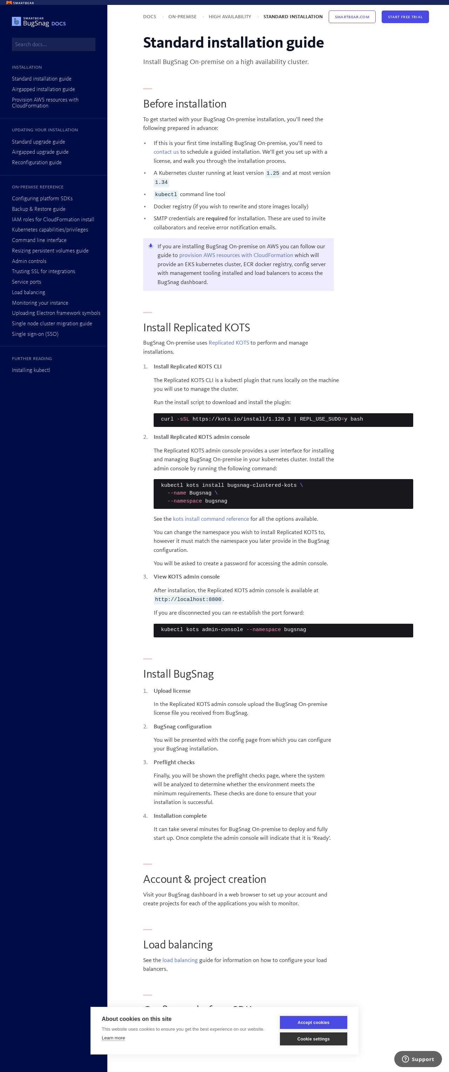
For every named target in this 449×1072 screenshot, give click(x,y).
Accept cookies (314, 1022)
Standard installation (293, 17)
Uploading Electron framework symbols (56, 313)
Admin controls (29, 261)
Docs (150, 17)
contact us (166, 152)
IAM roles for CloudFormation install (53, 220)
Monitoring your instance (40, 303)
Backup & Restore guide (39, 209)
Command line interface (39, 240)
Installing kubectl (31, 370)
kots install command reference (211, 519)
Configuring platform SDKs (42, 199)
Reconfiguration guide (37, 163)
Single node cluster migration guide (52, 324)
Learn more (113, 1037)
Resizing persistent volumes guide (50, 251)
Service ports (26, 282)
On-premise (183, 17)
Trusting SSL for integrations (43, 272)
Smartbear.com (352, 16)
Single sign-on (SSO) (35, 334)
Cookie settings (313, 1039)
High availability (231, 17)
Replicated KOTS (229, 343)
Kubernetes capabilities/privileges (50, 230)
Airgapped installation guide (43, 89)
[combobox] (53, 44)
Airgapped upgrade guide (40, 152)
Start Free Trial (405, 16)
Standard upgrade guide (38, 142)
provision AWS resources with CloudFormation (236, 255)
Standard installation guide (42, 79)
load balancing (180, 960)
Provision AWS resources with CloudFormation (45, 103)
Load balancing (28, 293)
